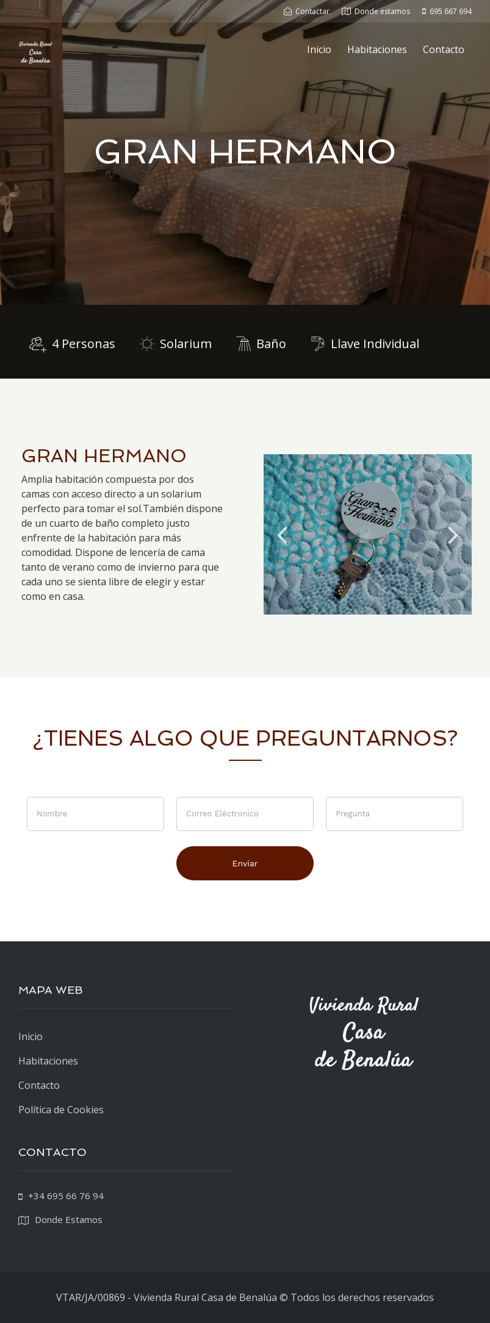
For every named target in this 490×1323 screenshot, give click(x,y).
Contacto (443, 49)
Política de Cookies (61, 1109)
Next (453, 534)
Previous (282, 534)
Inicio (319, 49)
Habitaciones (377, 49)
